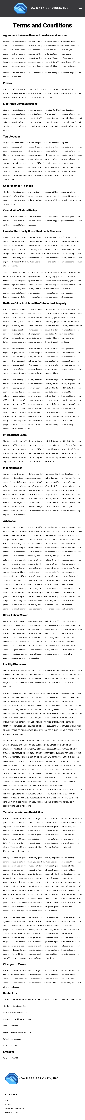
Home (7, 1100)
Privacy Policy (11, 1112)
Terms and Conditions (14, 1108)
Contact (8, 1104)
